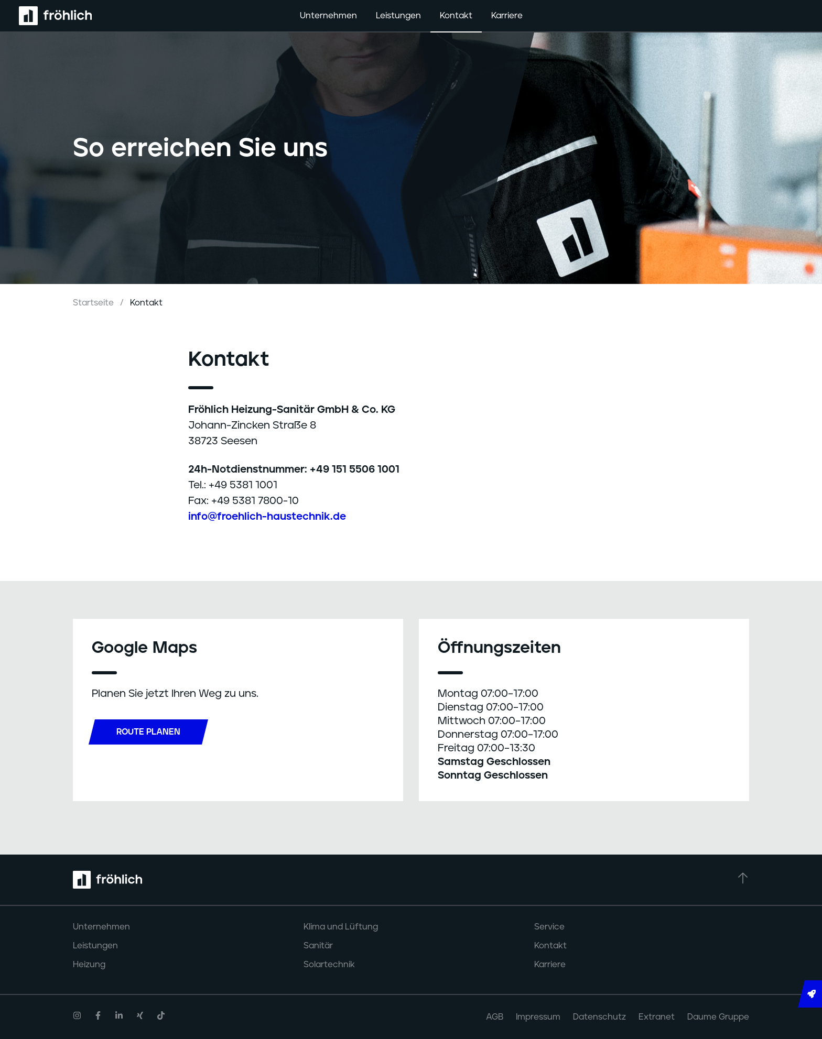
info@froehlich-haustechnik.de (267, 516)
